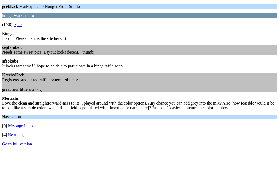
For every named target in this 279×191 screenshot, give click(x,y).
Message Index (21, 126)
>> (19, 24)
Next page (16, 135)
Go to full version (17, 144)
